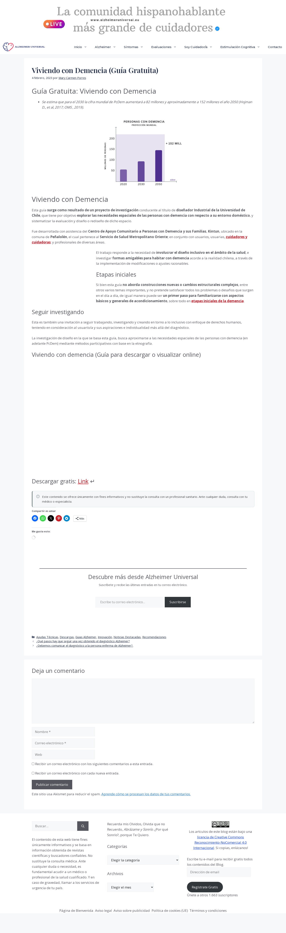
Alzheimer (107, 47)
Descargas (67, 637)
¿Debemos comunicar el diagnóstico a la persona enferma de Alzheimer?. (84, 645)
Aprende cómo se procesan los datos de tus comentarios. (146, 794)
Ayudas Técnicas (47, 637)
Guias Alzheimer (85, 637)
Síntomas (135, 47)
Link (83, 481)
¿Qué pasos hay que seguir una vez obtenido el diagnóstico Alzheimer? (83, 641)
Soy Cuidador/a (200, 47)
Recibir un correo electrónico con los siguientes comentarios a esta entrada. (94, 764)
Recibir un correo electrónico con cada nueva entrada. (77, 773)
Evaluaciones (165, 47)
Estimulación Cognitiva (242, 47)
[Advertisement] (61, 276)
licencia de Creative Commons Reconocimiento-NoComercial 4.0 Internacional (220, 842)
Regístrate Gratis (205, 887)
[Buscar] (83, 826)
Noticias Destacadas (127, 637)
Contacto (275, 47)
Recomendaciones (154, 637)
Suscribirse (177, 602)
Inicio (82, 47)
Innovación (105, 637)
